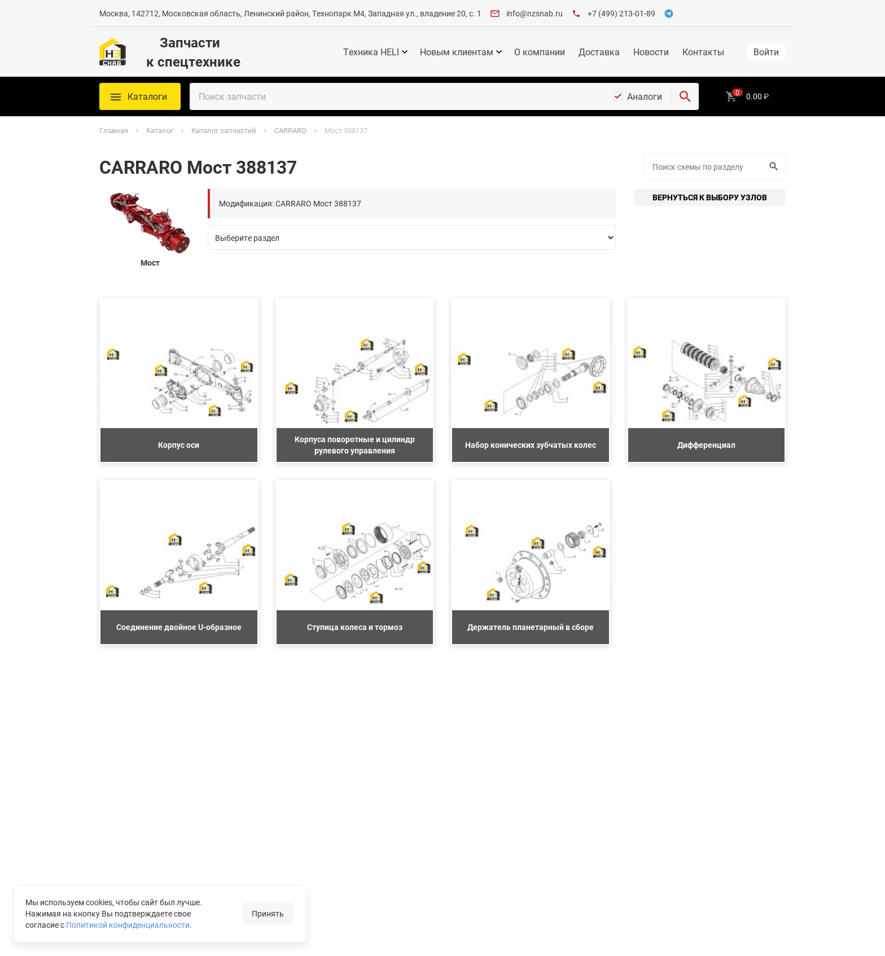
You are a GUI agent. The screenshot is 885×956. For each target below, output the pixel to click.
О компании (539, 52)
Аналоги (644, 96)
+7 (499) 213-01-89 (621, 13)
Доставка (599, 52)
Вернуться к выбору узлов (709, 197)
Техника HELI (371, 52)
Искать (772, 166)
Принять (268, 913)
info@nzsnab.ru (534, 13)
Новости (651, 52)
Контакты (703, 52)
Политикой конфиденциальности (128, 924)
